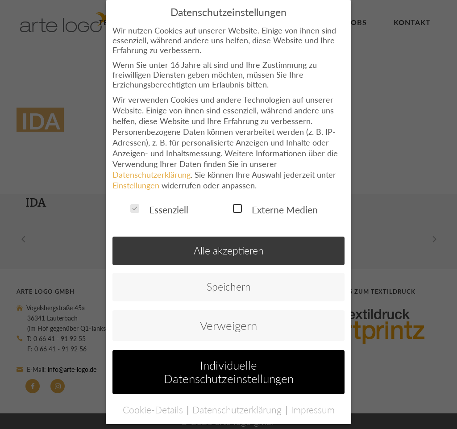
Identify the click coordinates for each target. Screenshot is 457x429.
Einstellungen (135, 179)
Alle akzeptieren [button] (229, 245)
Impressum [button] (313, 403)
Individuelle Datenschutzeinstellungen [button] (229, 366)
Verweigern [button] (228, 320)
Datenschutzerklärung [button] (238, 403)
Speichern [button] (229, 281)
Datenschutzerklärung (151, 169)
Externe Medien (275, 203)
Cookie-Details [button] (154, 403)
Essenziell (159, 203)
